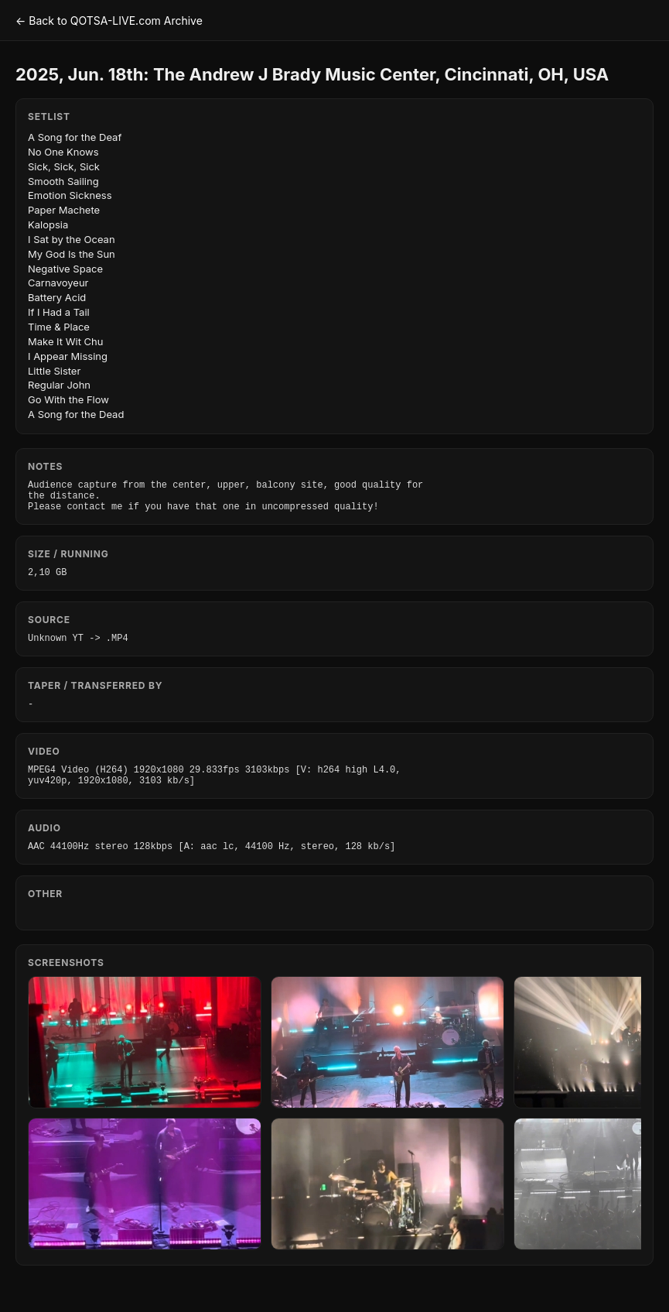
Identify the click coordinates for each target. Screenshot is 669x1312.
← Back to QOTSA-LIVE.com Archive (109, 20)
